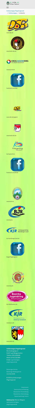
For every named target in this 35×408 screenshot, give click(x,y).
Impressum (24, 387)
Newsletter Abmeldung (21, 394)
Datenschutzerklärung (21, 389)
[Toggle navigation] (8, 7)
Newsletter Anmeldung (21, 392)
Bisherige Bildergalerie (14, 372)
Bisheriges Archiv (12, 369)
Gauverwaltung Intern (21, 396)
